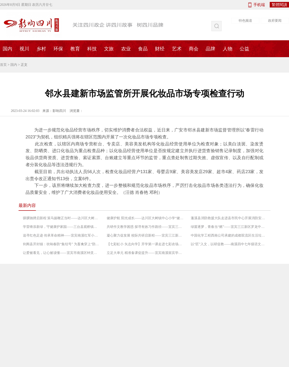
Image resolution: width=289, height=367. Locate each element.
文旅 (109, 48)
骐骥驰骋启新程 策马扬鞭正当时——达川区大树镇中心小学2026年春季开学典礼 (61, 218)
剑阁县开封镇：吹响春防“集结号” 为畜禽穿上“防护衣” (61, 244)
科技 (92, 48)
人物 (227, 48)
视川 (24, 48)
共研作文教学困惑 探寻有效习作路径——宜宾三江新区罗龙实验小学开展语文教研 (145, 227)
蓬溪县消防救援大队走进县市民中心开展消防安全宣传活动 (229, 218)
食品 (143, 48)
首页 (3, 65)
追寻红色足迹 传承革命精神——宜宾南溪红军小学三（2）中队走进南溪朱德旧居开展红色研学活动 (61, 235)
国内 (13, 65)
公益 (244, 48)
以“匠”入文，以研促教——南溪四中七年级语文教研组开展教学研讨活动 (229, 244)
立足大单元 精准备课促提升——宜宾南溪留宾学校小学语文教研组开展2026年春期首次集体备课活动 (145, 253)
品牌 (210, 48)
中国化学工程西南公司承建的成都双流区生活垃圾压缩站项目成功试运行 (229, 235)
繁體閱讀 (279, 5)
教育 (75, 48)
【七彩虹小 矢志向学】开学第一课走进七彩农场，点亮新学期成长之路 (145, 244)
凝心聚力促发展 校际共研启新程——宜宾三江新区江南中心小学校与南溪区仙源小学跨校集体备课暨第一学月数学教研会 (145, 235)
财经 (159, 48)
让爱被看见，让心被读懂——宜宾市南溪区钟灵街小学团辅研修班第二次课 (61, 253)
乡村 (41, 48)
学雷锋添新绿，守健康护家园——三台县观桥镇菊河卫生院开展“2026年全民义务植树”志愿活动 (61, 227)
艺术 (177, 48)
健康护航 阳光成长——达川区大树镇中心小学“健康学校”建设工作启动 (145, 218)
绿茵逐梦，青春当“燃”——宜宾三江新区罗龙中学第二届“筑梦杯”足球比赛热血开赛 (229, 227)
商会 (193, 48)
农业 (126, 48)
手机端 (259, 5)
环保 (58, 48)
